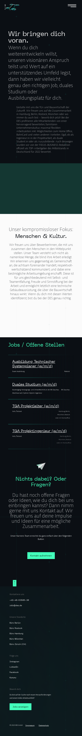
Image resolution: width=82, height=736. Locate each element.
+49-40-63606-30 (19, 600)
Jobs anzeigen (20, 706)
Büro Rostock (16, 628)
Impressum (30, 725)
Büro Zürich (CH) (18, 644)
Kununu (13, 677)
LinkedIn (14, 667)
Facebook (14, 672)
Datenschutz (44, 725)
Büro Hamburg (16, 633)
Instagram (14, 661)
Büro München (16, 639)
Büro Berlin (15, 623)
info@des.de (16, 605)
